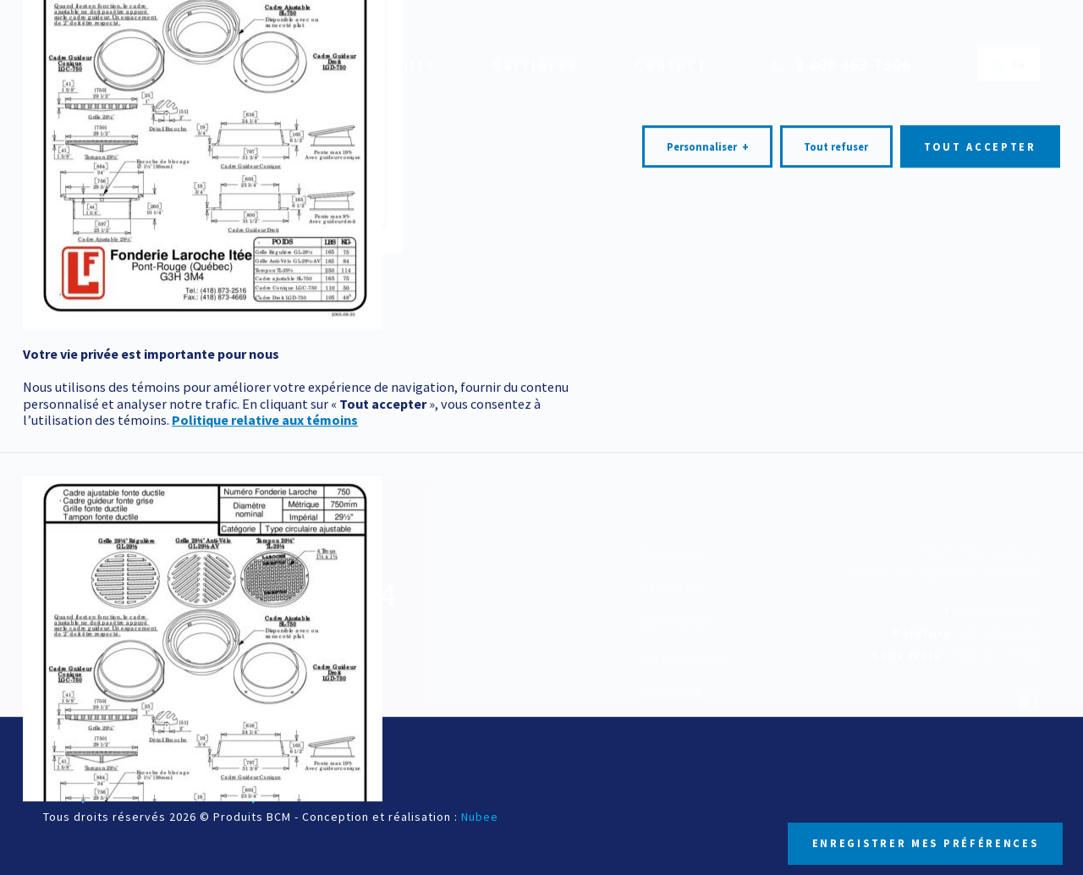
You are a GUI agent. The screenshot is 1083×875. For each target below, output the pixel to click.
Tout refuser (836, 544)
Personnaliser (708, 545)
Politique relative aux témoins (265, 818)
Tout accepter (980, 544)
